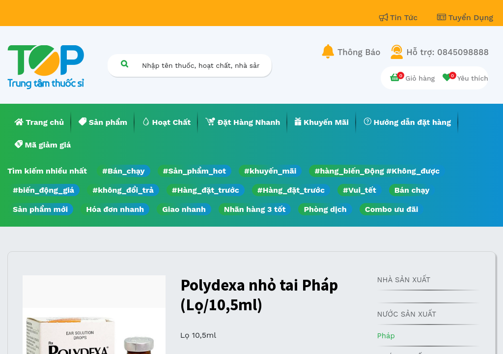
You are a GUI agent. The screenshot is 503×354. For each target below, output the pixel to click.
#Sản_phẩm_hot (194, 171)
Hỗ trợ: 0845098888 (447, 52)
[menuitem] (39, 122)
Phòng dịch (325, 209)
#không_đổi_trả (123, 190)
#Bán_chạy (123, 171)
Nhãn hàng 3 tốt (255, 209)
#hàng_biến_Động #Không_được (377, 171)
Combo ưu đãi (392, 209)
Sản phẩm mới (40, 209)
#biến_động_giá (43, 190)
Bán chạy (411, 190)
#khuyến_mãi (270, 171)
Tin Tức (399, 17)
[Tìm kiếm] (124, 63)
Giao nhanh (184, 209)
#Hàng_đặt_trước (205, 190)
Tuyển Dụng (465, 17)
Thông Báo (358, 52)
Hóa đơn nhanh (115, 209)
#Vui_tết (359, 190)
